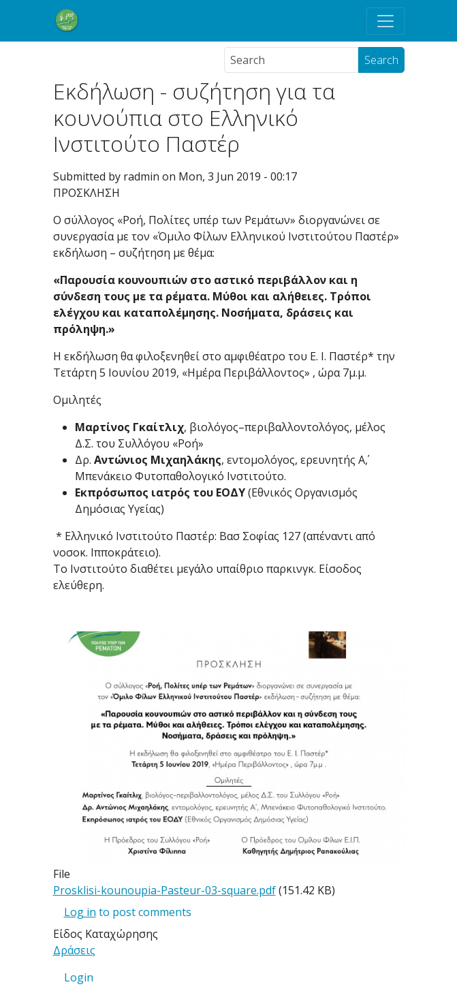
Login (78, 977)
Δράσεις (74, 950)
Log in (80, 912)
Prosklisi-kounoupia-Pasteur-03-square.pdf (164, 890)
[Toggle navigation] (385, 21)
